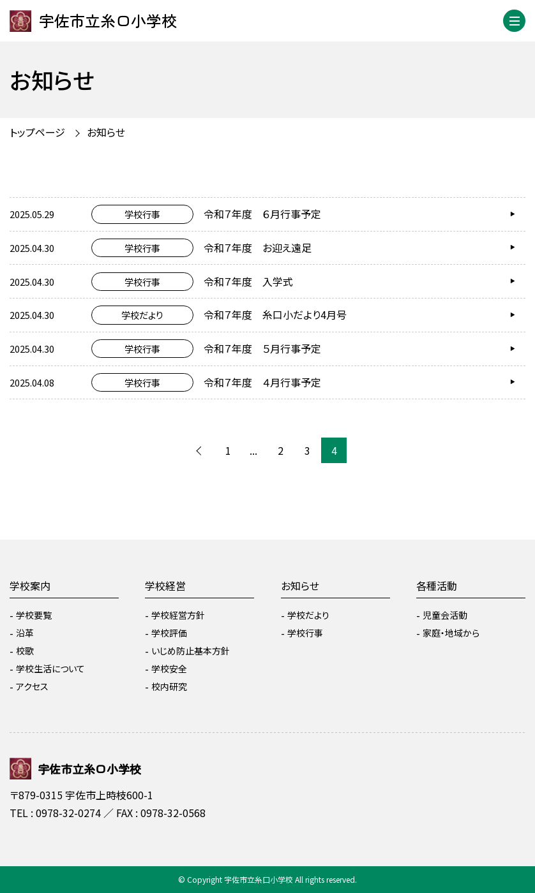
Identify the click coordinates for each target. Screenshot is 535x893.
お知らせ (106, 132)
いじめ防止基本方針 (190, 650)
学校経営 (165, 585)
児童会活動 (445, 615)
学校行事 (305, 632)
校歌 (25, 650)
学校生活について (50, 668)
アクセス (32, 686)
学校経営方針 (178, 615)
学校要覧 (34, 615)
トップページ (37, 132)
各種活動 (436, 585)
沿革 (25, 632)
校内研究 (169, 686)
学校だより (308, 615)
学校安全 (169, 668)
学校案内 (30, 585)
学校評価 (169, 632)
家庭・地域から (451, 632)
